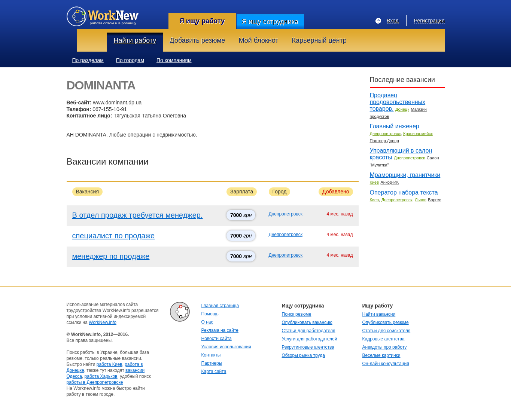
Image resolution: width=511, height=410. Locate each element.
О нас (207, 322)
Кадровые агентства (383, 339)
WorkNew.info (102, 322)
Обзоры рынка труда (303, 355)
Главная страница (220, 305)
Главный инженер (394, 126)
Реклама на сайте (220, 330)
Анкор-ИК (389, 182)
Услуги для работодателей (309, 339)
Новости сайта (216, 338)
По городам (130, 60)
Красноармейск (418, 133)
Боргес (434, 200)
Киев (374, 182)
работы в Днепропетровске (95, 382)
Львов (420, 200)
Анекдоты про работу (384, 347)
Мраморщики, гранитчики (405, 175)
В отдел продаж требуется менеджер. (137, 215)
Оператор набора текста (404, 192)
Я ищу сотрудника (270, 21)
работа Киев (109, 364)
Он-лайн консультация (385, 363)
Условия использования (226, 346)
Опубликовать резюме (385, 322)
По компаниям (174, 60)
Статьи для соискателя (386, 330)
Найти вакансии (379, 314)
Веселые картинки (381, 355)
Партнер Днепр (384, 140)
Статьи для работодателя (308, 330)
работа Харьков (101, 376)
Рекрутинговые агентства (308, 347)
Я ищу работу (202, 21)
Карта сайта (213, 371)
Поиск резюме (296, 314)
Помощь (210, 313)
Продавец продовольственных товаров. (398, 102)
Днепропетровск (285, 214)
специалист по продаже (113, 236)
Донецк (402, 109)
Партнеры (211, 363)
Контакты (211, 355)
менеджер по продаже (111, 256)
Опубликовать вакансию (307, 322)
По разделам (88, 60)
